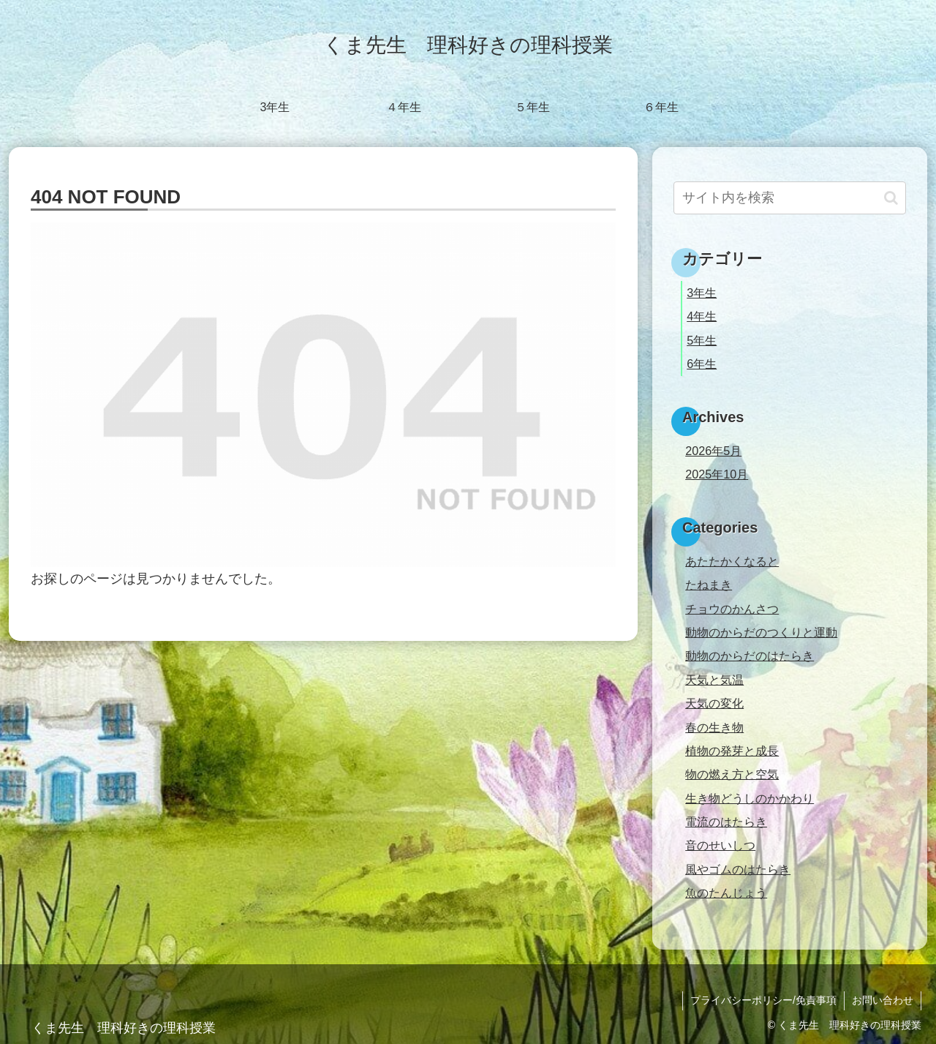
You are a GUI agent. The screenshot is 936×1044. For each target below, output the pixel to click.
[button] (891, 197)
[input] (789, 197)
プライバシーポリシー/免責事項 (763, 1000)
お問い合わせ (882, 1000)
